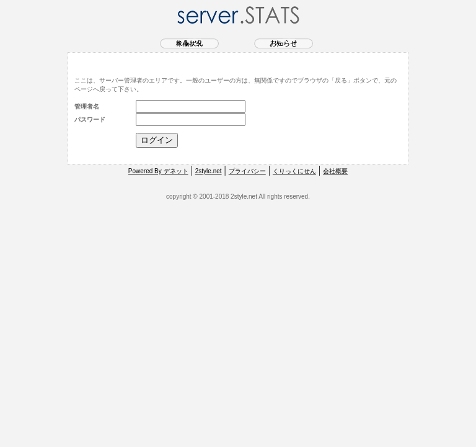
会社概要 (335, 171)
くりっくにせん (294, 171)
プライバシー (247, 171)
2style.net (208, 171)
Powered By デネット (158, 171)
